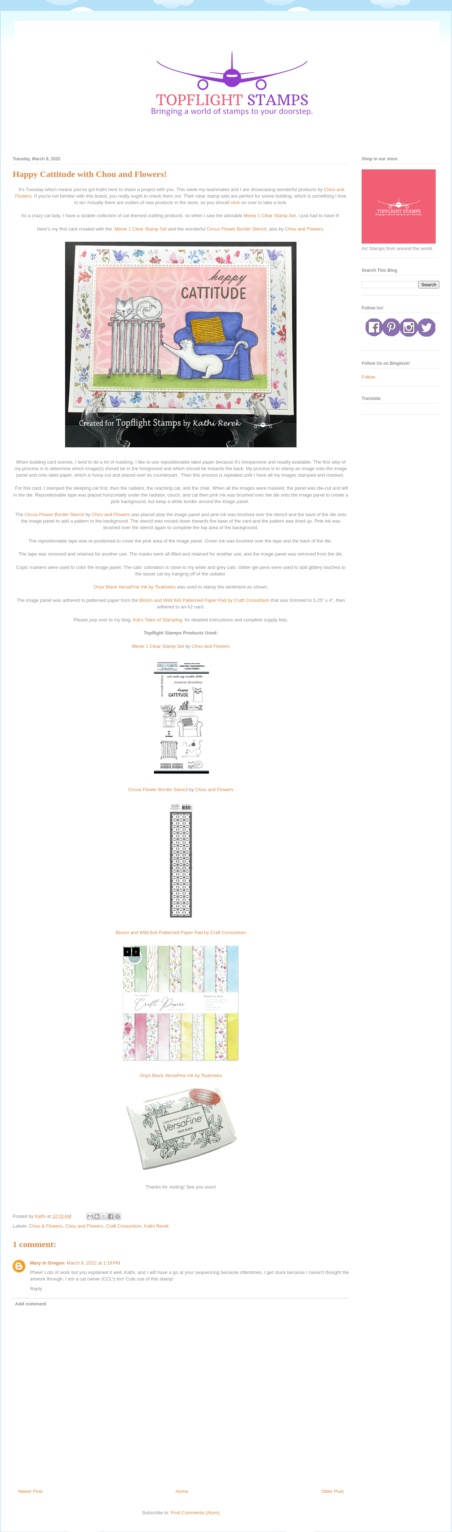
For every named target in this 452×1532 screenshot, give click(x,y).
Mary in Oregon (47, 1263)
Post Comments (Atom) (195, 1512)
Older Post (332, 1491)
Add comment (31, 1304)
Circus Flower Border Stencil (236, 229)
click (235, 202)
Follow (368, 377)
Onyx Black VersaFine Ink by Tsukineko (134, 587)
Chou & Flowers (46, 1226)
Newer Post (30, 1491)
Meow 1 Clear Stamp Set (141, 229)
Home (182, 1491)
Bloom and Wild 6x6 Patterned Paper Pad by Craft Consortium (205, 600)
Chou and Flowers (304, 229)
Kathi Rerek (156, 1226)
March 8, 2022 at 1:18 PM (93, 1263)
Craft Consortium (123, 1226)
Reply (36, 1288)
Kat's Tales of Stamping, (158, 619)
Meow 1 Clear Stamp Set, (270, 215)
